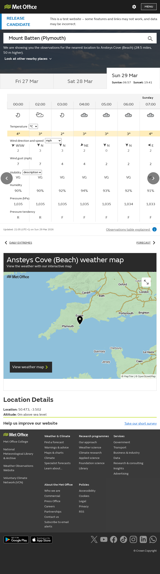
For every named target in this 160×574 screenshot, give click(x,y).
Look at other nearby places (28, 58)
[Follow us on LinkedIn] (144, 540)
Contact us (51, 517)
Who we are (52, 491)
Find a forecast (54, 442)
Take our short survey (140, 423)
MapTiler (129, 376)
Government (122, 442)
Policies (84, 484)
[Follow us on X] (94, 540)
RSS (81, 511)
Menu (149, 6)
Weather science (90, 447)
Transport (120, 447)
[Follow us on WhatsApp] (153, 540)
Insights (119, 468)
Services (119, 436)
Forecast (146, 242)
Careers (49, 506)
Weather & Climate (57, 436)
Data (117, 458)
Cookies (84, 496)
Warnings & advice (56, 447)
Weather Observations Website (18, 468)
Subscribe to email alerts (56, 524)
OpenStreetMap (147, 376)
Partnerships (52, 511)
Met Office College (15, 441)
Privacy (84, 506)
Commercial (52, 496)
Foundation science (92, 463)
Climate (49, 458)
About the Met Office (58, 484)
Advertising (121, 473)
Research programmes (94, 436)
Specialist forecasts (57, 463)
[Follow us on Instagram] (134, 540)
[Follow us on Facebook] (114, 540)
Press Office (52, 501)
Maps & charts (54, 452)
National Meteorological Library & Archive (18, 454)
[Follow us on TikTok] (124, 540)
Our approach (88, 442)
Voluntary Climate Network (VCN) (15, 480)
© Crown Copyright (145, 550)
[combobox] (74, 38)
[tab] (26, 81)
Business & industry (127, 452)
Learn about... (53, 468)
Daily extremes (17, 242)
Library (83, 468)
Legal (82, 501)
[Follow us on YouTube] (104, 540)
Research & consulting (128, 463)
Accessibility (87, 491)
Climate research (90, 452)
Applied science (89, 458)
